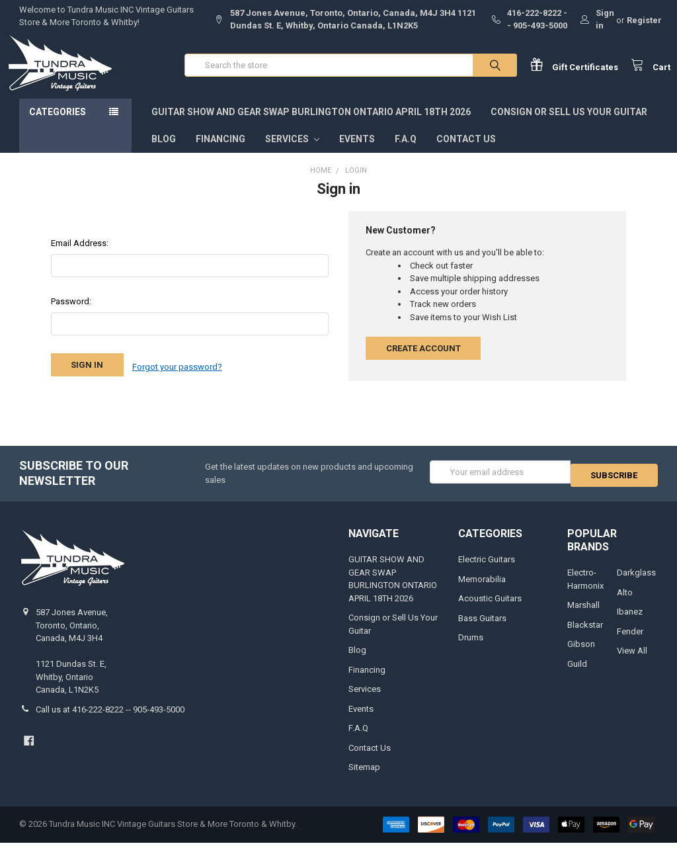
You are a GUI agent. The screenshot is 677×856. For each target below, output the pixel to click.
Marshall (583, 618)
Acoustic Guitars (490, 612)
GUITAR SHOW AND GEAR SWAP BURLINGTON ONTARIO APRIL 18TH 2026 (311, 125)
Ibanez (630, 625)
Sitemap (364, 780)
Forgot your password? (177, 378)
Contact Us (466, 152)
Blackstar (585, 638)
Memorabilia (482, 592)
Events (357, 152)
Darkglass (636, 586)
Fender (630, 645)
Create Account (423, 361)
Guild (577, 677)
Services (292, 152)
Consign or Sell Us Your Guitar (569, 125)
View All (632, 664)
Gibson (581, 657)
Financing (220, 152)
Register (644, 20)
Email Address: (79, 256)
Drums (470, 651)
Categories (57, 125)
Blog (163, 152)
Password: (71, 315)
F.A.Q (406, 152)
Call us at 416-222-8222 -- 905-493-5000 (110, 723)
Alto (625, 606)
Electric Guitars (486, 573)
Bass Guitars (482, 631)
